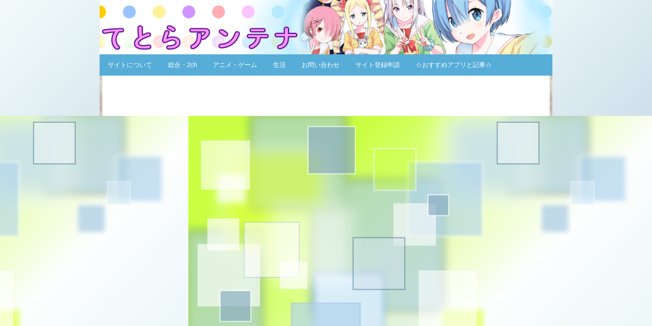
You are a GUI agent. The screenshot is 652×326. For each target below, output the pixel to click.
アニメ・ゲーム (235, 64)
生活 (279, 64)
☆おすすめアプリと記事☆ (454, 64)
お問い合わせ (321, 64)
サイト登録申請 (377, 64)
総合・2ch (182, 64)
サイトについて (130, 64)
